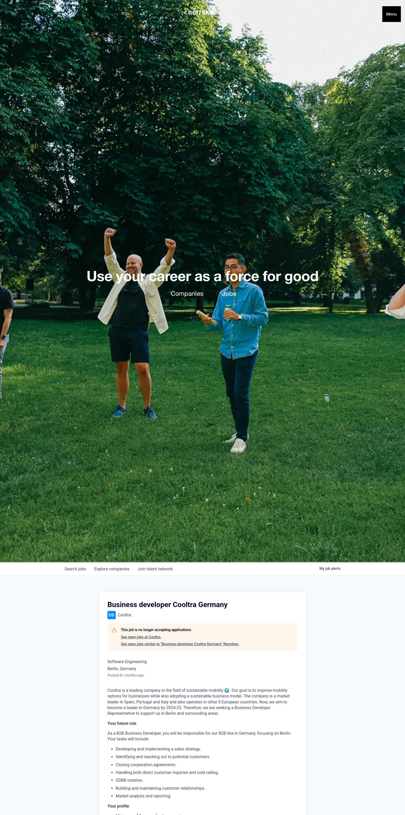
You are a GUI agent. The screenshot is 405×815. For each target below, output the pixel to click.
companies (111, 568)
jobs (75, 568)
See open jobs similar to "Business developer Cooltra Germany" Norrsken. (180, 644)
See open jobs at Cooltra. (141, 637)
